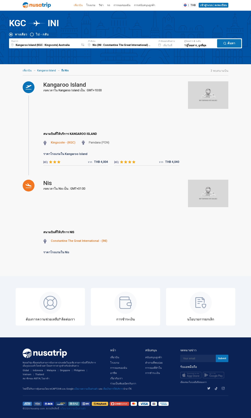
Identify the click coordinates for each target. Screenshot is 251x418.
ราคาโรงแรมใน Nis (56, 252)
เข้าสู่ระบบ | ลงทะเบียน (213, 5)
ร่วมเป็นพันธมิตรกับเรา (123, 383)
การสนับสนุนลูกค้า (144, 5)
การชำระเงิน (152, 373)
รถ (108, 5)
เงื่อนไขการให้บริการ (113, 389)
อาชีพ (113, 373)
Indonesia (38, 370)
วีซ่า (101, 5)
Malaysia (51, 370)
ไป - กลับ (42, 34)
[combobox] (44, 42)
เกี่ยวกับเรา (116, 378)
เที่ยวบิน (78, 5)
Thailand (39, 374)
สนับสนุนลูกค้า (153, 357)
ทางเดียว (21, 34)
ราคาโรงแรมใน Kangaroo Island (65, 154)
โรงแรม (90, 5)
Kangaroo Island (46, 70)
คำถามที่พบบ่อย (154, 362)
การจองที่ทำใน (153, 367)
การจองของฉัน (122, 5)
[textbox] (44, 42)
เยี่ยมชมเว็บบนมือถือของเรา (193, 382)
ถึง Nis (65, 70)
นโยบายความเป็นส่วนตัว (86, 389)
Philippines (79, 370)
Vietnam (27, 374)
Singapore (65, 370)
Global (26, 370)
